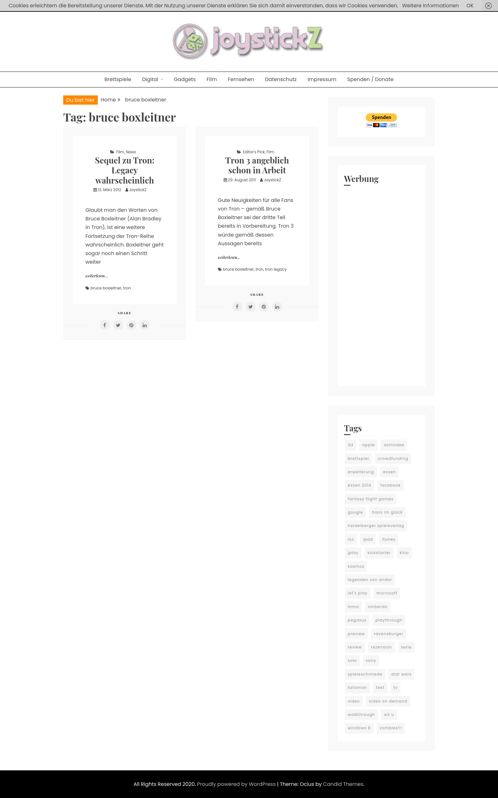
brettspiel (358, 458)
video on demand (388, 701)
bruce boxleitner (106, 288)
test (380, 687)
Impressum (321, 79)
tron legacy (275, 269)
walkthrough (361, 714)
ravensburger (388, 633)
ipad (368, 539)
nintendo (378, 606)
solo (352, 660)
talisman (357, 687)
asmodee (394, 445)
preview (356, 633)
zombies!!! (391, 728)
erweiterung (361, 472)
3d (350, 445)
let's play (357, 593)
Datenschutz (281, 79)
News (131, 152)
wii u (389, 714)
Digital (150, 79)
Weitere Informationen (430, 5)
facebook (390, 485)
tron (127, 288)
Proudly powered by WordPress (237, 784)
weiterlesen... (96, 275)
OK (470, 5)
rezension (381, 647)
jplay (353, 552)
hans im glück (387, 512)
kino (404, 552)
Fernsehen (241, 79)
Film (212, 79)
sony (371, 660)
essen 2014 (359, 485)
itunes (388, 539)
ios (351, 539)
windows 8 (359, 728)
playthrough (388, 620)
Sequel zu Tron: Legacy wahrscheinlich (124, 170)
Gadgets (185, 79)
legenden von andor (370, 579)
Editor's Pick (254, 152)
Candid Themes (343, 784)
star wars (401, 674)
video (354, 701)
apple (368, 445)
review (355, 647)
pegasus (357, 620)
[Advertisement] (381, 284)
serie (406, 647)
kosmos (356, 566)
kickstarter (379, 552)
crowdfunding (393, 458)
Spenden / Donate (370, 79)
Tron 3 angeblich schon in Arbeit (257, 165)
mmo (353, 606)
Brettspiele (117, 79)
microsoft (386, 593)
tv (396, 687)
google (355, 512)
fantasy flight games (371, 499)
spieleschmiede (365, 674)
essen (389, 472)
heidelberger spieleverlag (376, 525)
